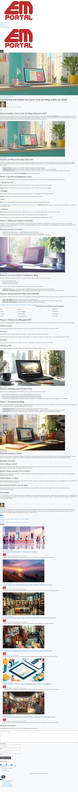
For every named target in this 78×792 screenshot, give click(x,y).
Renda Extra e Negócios (4, 22)
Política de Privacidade (7, 768)
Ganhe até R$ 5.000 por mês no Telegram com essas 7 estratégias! (27, 684)
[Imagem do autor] (3, 107)
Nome (1, 748)
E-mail (1, 754)
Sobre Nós (5, 769)
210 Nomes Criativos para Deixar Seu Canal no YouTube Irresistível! (27, 651)
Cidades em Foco (3, 23)
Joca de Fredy (12, 107)
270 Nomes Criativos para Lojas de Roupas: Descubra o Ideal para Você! (29, 717)
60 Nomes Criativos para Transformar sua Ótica (20, 552)
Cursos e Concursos (4, 24)
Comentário (3, 743)
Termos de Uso (6, 770)
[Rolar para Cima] (1, 777)
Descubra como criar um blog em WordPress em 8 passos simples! (39, 518)
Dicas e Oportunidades (4, 27)
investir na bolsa (51, 336)
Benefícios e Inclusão (4, 26)
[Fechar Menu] (1, 779)
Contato (4, 766)
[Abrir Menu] (2, 51)
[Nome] (10, 746)
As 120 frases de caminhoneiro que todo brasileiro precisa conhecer (28, 585)
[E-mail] (10, 752)
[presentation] (40, 538)
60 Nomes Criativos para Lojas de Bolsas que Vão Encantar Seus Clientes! (29, 618)
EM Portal (9, 556)
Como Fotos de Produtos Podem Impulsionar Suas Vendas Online (39, 521)
